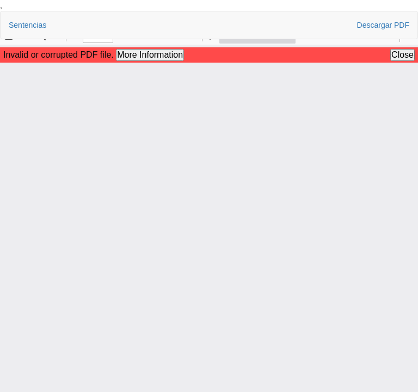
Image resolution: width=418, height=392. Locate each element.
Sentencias (27, 25)
